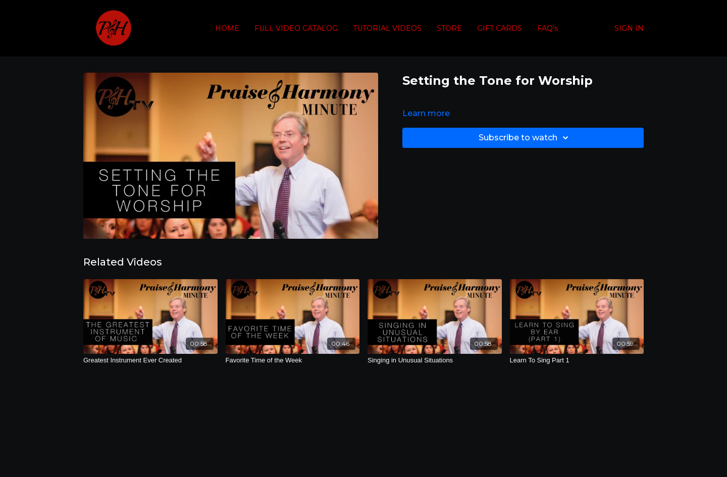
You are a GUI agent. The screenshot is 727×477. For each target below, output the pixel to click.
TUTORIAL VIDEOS (387, 28)
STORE (449, 28)
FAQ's (547, 28)
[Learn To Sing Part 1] (577, 360)
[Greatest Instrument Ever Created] (150, 360)
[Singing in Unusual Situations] (435, 360)
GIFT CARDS (499, 28)
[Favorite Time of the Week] (293, 360)
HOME (227, 28)
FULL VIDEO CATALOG (296, 28)
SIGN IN (629, 28)
